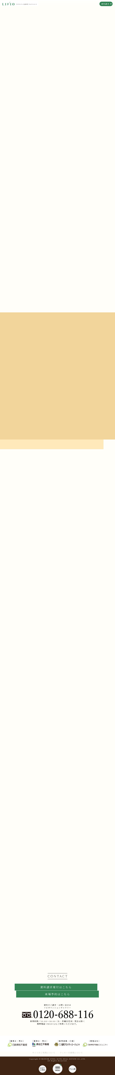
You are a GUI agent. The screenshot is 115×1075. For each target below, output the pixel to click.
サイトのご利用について (43, 1052)
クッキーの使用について (71, 1052)
